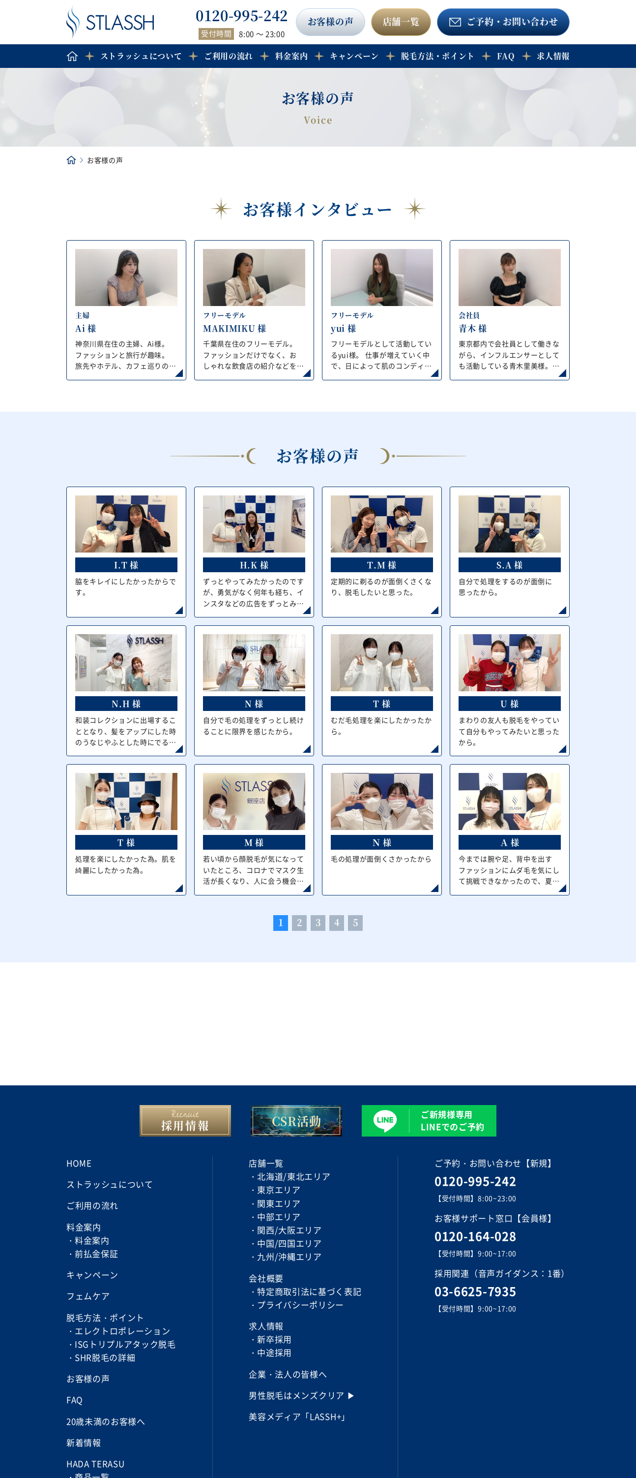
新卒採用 (274, 1339)
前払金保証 (96, 1253)
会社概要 (266, 1278)
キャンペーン (354, 56)
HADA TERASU (95, 1463)
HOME (79, 1163)
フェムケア (88, 1296)
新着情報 (83, 1442)
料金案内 (92, 1240)
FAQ (506, 56)
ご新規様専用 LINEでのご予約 (453, 1120)
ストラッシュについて (141, 56)
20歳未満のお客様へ (105, 1421)
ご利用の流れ (228, 56)
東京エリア (278, 1189)
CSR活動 (296, 1120)
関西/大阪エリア (289, 1230)
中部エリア (278, 1216)
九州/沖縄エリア (289, 1256)
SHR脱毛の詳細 (105, 1357)
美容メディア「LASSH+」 (299, 1416)
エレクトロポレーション (122, 1330)
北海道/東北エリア (293, 1176)
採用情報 (185, 1125)
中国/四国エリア (289, 1243)
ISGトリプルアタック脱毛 (125, 1344)
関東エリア (278, 1203)
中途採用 (274, 1352)
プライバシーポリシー (300, 1304)
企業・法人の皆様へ (288, 1374)
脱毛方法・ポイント (438, 56)
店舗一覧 (401, 21)
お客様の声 (330, 21)
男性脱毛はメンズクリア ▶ (302, 1395)
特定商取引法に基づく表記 (309, 1291)
